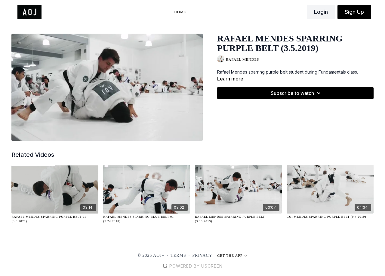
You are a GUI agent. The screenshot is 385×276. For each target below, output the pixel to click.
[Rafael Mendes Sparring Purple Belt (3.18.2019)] (238, 218)
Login (321, 12)
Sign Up (354, 12)
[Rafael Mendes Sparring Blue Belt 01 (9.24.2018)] (146, 218)
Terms (178, 255)
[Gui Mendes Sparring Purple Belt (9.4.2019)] (330, 216)
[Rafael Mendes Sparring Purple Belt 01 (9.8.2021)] (54, 218)
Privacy (202, 255)
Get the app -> (232, 255)
